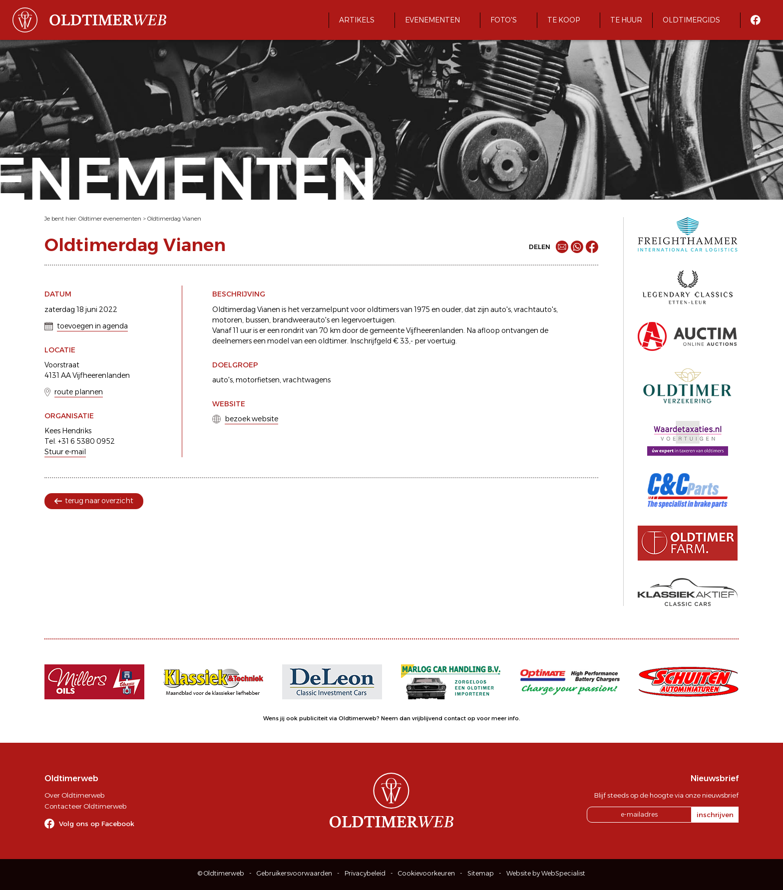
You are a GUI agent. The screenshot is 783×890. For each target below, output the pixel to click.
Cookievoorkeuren (426, 873)
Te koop (563, 19)
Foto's (503, 19)
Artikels (357, 19)
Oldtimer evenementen (109, 218)
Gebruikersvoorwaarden (294, 873)
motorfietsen (258, 379)
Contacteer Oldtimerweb (85, 806)
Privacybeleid (365, 873)
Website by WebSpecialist (545, 873)
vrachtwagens (307, 379)
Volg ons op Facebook (96, 824)
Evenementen (432, 19)
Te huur (626, 19)
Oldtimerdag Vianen (174, 218)
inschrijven (715, 815)
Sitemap (480, 873)
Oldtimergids (691, 19)
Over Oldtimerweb (74, 795)
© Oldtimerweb (221, 873)
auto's (222, 379)
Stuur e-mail (65, 451)
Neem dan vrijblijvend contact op (428, 718)
